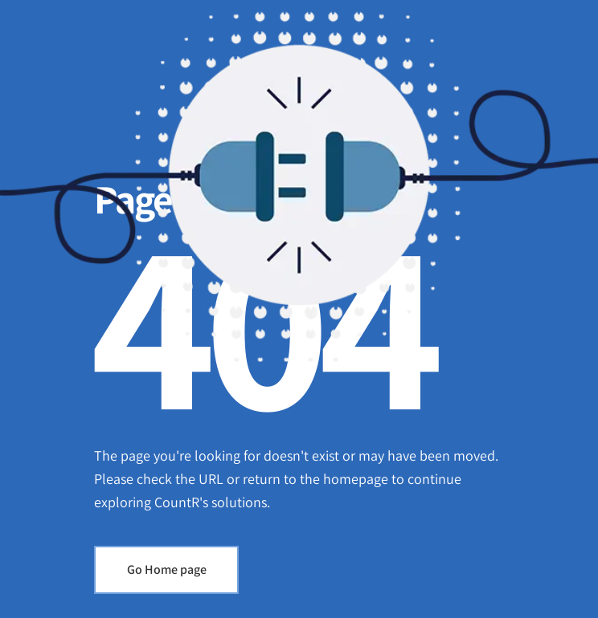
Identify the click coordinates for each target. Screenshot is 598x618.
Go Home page (167, 569)
